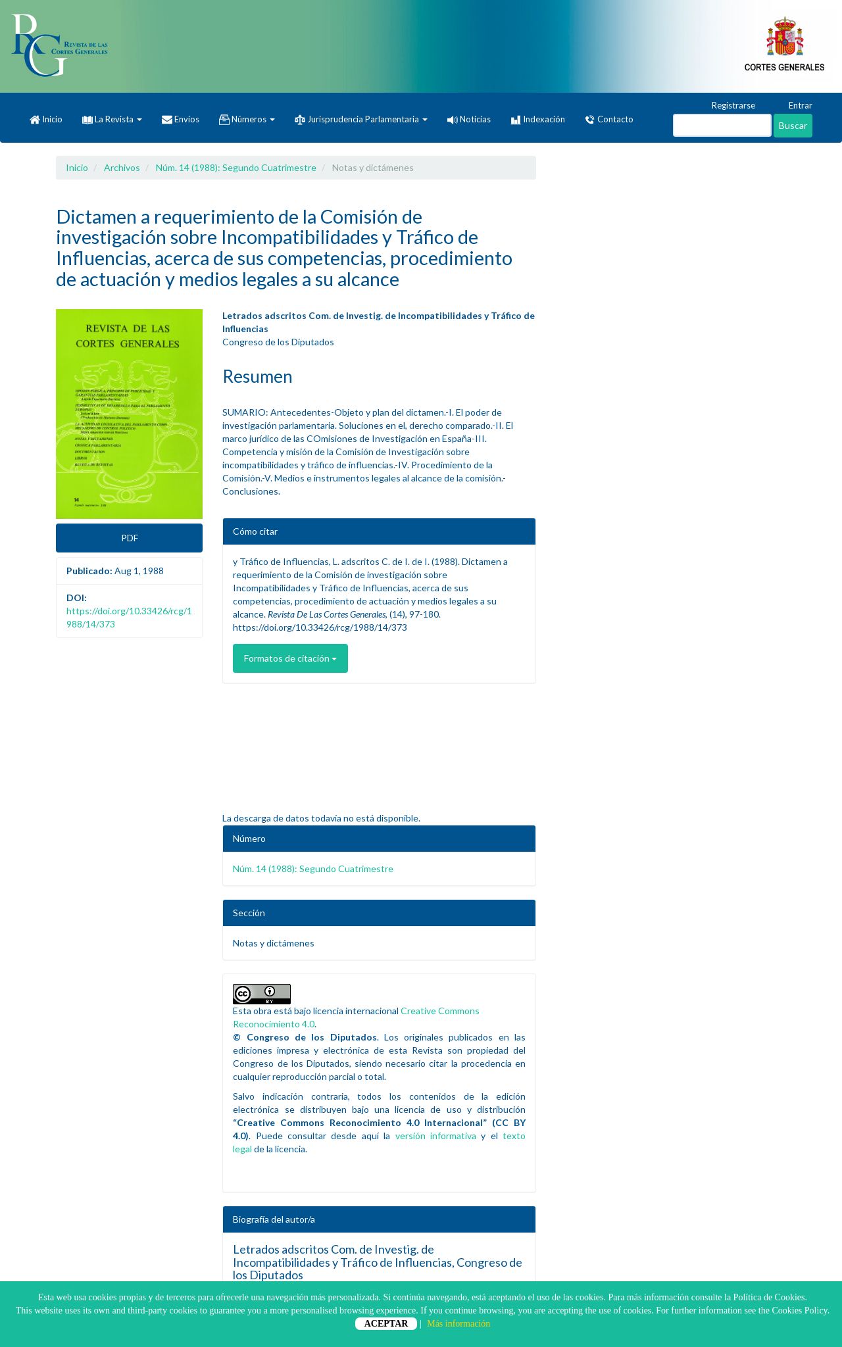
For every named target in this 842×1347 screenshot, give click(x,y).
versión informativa (435, 1135)
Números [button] (247, 120)
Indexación (537, 120)
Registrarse (727, 106)
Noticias (469, 119)
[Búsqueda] (722, 125)
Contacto (609, 120)
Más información (458, 1324)
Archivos (122, 167)
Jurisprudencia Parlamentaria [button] (361, 120)
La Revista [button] (112, 119)
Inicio (46, 120)
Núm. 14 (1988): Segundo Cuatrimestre (236, 167)
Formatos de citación (290, 658)
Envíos (180, 120)
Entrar (794, 106)
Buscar (793, 125)
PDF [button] (129, 537)
